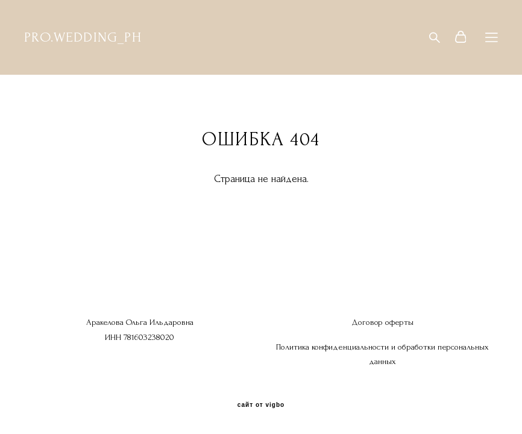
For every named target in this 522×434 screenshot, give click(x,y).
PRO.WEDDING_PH (83, 37)
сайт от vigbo (261, 405)
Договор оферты (382, 322)
